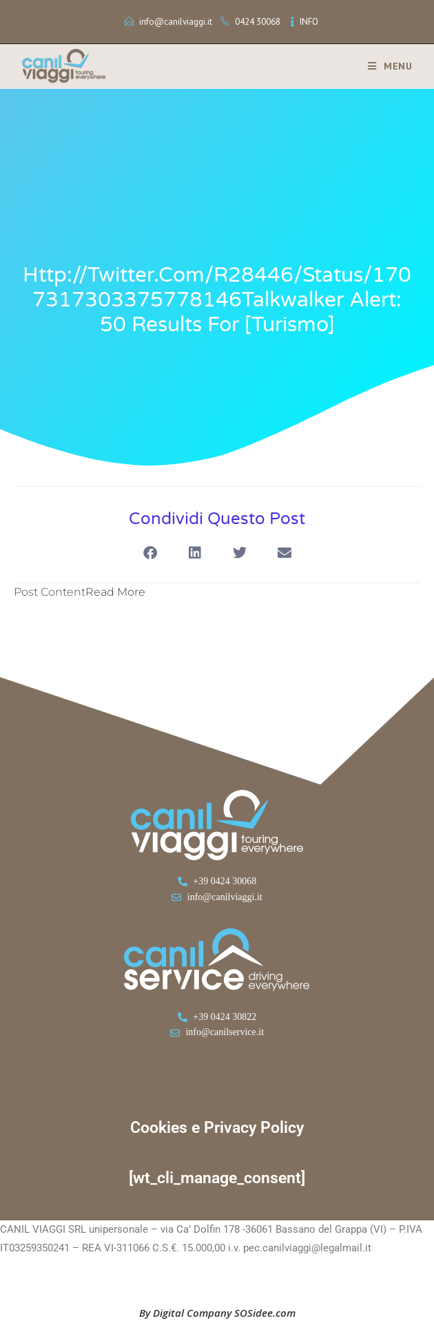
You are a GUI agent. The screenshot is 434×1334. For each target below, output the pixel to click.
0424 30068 (257, 22)
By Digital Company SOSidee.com (217, 1313)
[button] (149, 553)
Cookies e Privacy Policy (217, 1127)
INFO (309, 22)
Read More (115, 591)
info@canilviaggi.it (175, 22)
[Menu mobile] (385, 66)
